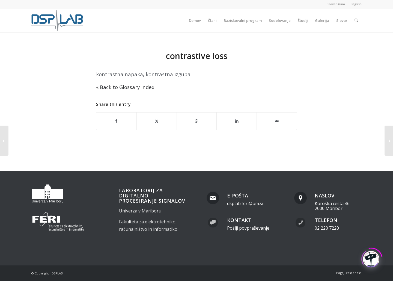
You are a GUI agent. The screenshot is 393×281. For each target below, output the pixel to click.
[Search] (356, 20)
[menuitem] (336, 4)
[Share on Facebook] (116, 121)
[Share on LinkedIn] (237, 121)
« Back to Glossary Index (125, 87)
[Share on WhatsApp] (197, 121)
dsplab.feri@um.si (245, 203)
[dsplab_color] (57, 20)
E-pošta (237, 195)
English (356, 4)
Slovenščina (336, 4)
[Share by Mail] (277, 121)
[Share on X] (157, 121)
